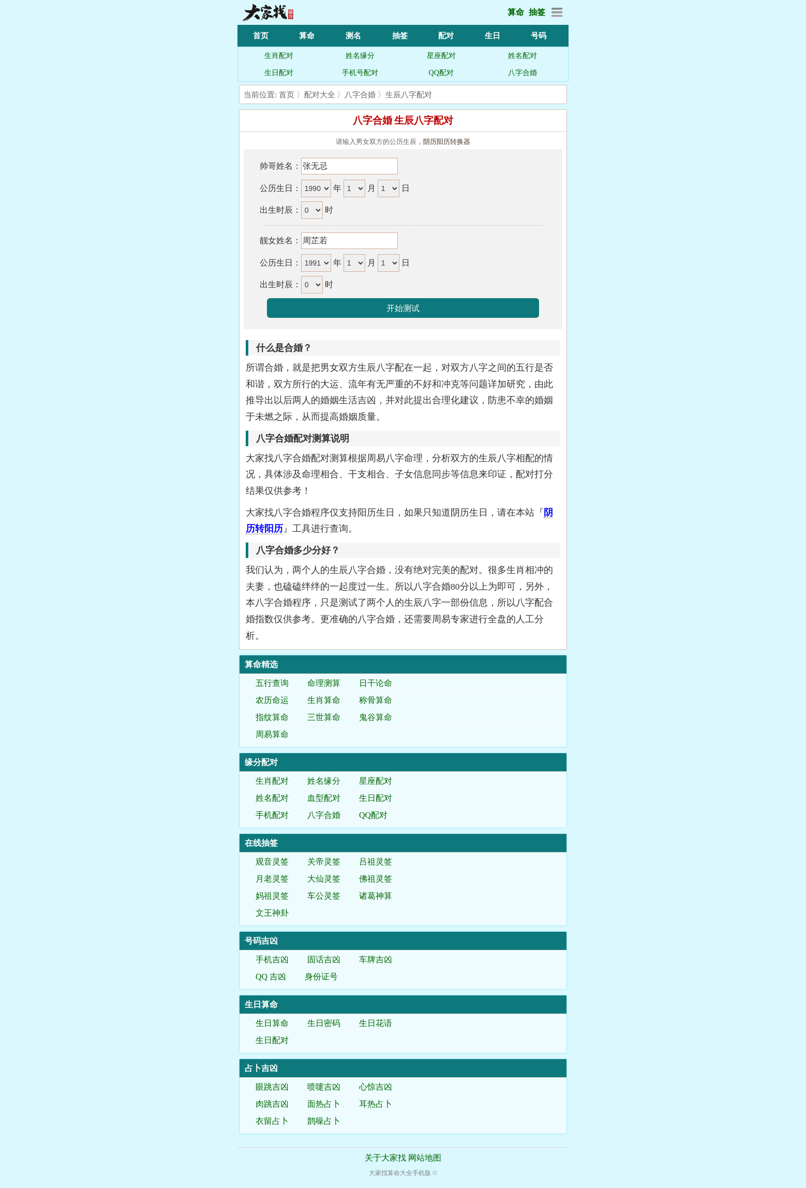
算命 (516, 12)
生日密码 (323, 1023)
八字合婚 (522, 73)
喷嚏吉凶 (323, 1086)
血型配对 (323, 798)
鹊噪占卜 (323, 1121)
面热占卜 (323, 1103)
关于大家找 (385, 1157)
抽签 (537, 12)
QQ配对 (441, 73)
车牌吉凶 (375, 959)
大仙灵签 (323, 878)
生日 (492, 36)
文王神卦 (272, 912)
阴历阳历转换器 (446, 141)
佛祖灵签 (375, 878)
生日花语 (375, 1023)
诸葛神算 (375, 895)
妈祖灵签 (272, 895)
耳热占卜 (375, 1103)
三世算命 (323, 717)
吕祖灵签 (375, 861)
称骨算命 (375, 700)
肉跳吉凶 (272, 1103)
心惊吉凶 (375, 1086)
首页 (260, 36)
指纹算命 (272, 717)
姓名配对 (522, 56)
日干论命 (375, 683)
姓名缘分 (360, 56)
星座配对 (441, 56)
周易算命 (272, 734)
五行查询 (272, 683)
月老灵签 (272, 878)
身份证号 (321, 976)
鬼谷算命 (375, 717)
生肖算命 (323, 700)
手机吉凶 (272, 959)
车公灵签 (323, 895)
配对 (446, 36)
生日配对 (278, 73)
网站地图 (424, 1157)
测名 (353, 36)
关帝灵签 (323, 861)
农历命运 (272, 700)
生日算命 (272, 1023)
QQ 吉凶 (271, 976)
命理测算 (323, 683)
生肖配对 (278, 56)
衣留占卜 (272, 1121)
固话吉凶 (323, 959)
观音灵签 (272, 861)
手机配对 (272, 815)
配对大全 (319, 95)
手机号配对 (360, 73)
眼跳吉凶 (272, 1086)
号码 (538, 36)
